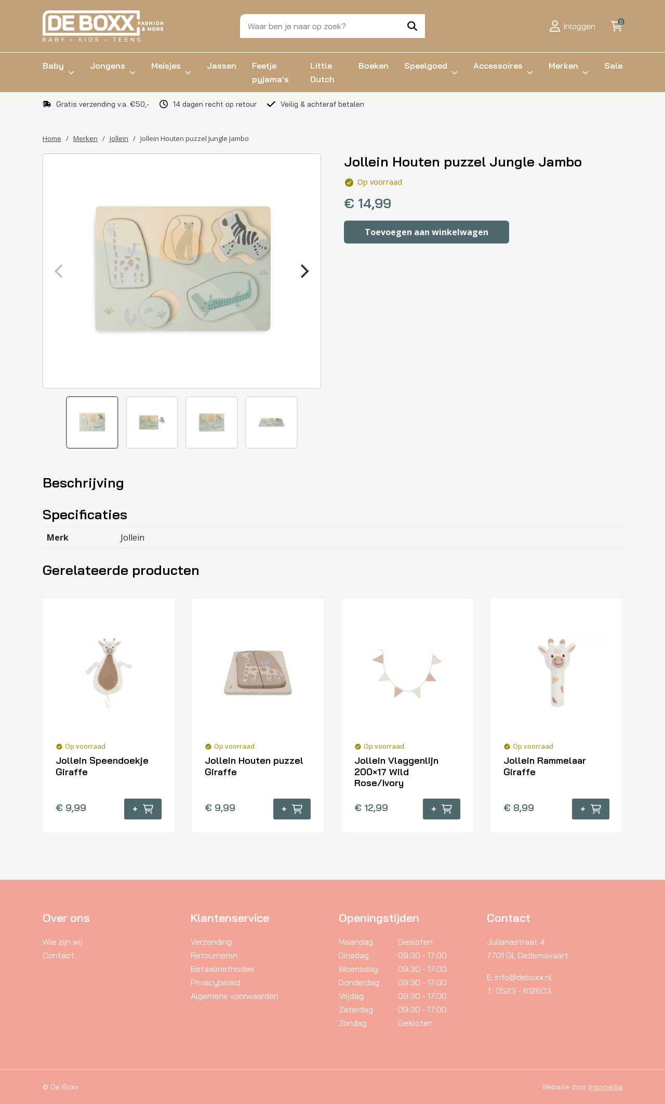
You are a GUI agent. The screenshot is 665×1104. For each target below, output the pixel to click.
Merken (563, 65)
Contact (58, 955)
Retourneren (214, 955)
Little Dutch (322, 72)
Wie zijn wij (63, 941)
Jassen (221, 65)
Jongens (107, 65)
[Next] (303, 271)
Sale (613, 65)
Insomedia (605, 1087)
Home (52, 138)
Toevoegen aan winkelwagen (426, 232)
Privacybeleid (216, 982)
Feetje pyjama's (270, 72)
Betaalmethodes (222, 969)
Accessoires (498, 65)
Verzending (211, 941)
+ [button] (142, 809)
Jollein (119, 138)
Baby (53, 65)
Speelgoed (425, 65)
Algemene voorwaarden (234, 996)
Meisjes (166, 65)
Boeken (373, 65)
